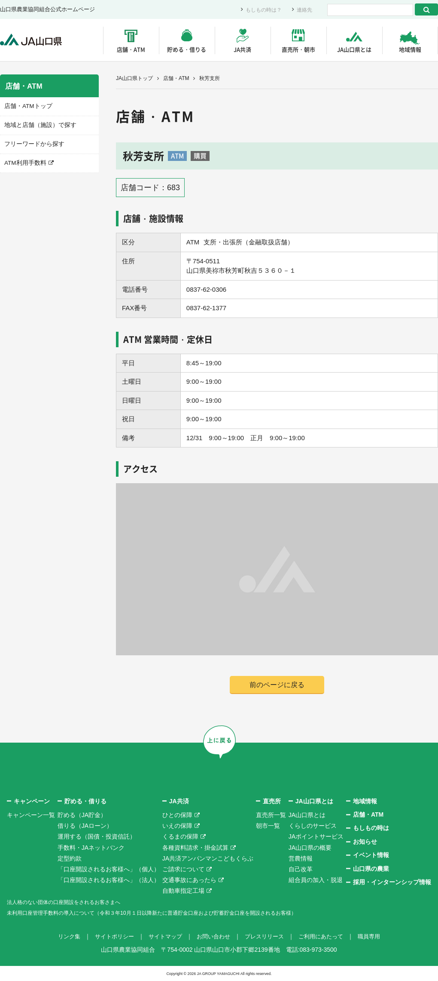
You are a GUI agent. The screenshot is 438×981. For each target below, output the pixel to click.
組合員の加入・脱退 (316, 880)
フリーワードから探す (32, 143)
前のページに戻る (277, 684)
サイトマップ (162, 936)
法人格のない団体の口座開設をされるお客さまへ (73, 902)
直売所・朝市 (298, 49)
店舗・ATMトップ (26, 106)
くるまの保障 (180, 836)
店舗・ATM (131, 49)
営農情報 (301, 858)
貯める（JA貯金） (82, 815)
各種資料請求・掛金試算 (195, 848)
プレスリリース (267, 936)
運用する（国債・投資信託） (97, 836)
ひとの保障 (177, 815)
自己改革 (301, 869)
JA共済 (242, 49)
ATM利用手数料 (23, 162)
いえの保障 (177, 826)
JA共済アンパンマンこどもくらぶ (207, 858)
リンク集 (61, 936)
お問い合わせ (213, 936)
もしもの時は (371, 828)
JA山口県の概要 (310, 848)
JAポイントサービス (316, 836)
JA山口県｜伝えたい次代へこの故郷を (34, 40)
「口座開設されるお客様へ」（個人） (109, 869)
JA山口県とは (354, 49)
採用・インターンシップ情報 (392, 882)
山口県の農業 (371, 869)
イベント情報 (371, 855)
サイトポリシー (109, 936)
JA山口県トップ (134, 78)
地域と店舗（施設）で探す (37, 124)
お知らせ (365, 842)
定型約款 (70, 858)
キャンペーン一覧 (31, 815)
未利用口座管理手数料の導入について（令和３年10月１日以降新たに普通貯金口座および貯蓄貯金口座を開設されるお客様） (175, 913)
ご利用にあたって (326, 936)
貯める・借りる (186, 49)
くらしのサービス (313, 826)
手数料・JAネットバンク (91, 848)
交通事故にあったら (189, 880)
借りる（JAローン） (85, 826)
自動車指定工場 (183, 891)
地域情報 (410, 49)
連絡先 (303, 9)
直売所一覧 (271, 815)
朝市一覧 (268, 826)
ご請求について (183, 869)
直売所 (272, 801)
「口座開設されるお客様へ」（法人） (109, 880)
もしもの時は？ (260, 9)
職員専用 (377, 936)
